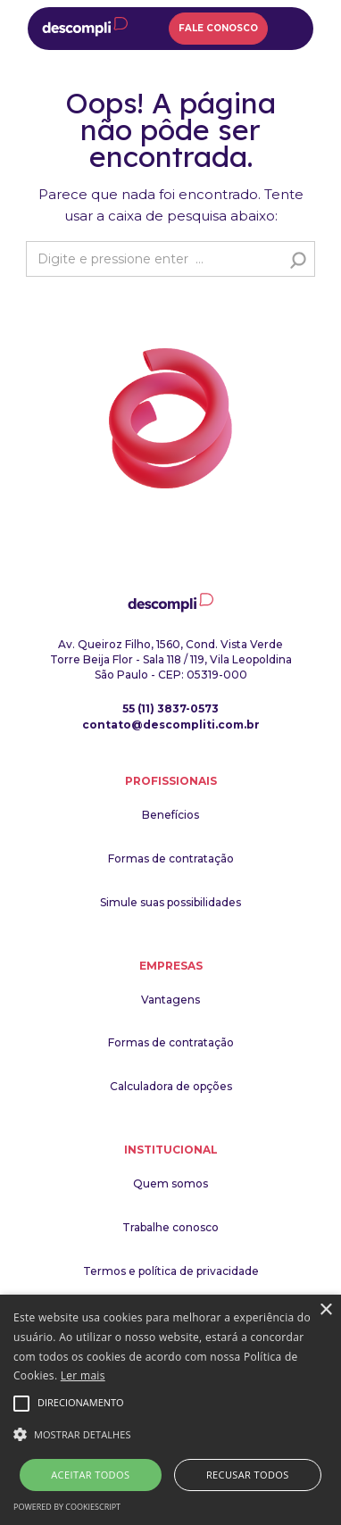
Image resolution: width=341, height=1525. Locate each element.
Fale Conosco (218, 28)
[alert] (170, 1410)
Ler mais (83, 1375)
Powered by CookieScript (67, 1506)
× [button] (325, 1310)
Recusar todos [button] (247, 1474)
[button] (170, 1435)
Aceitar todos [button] (90, 1474)
